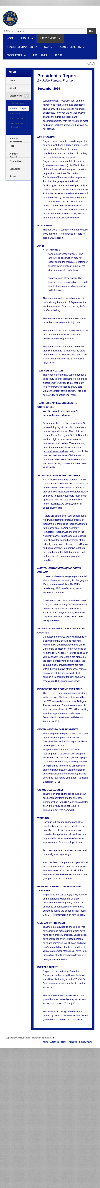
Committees (14, 55)
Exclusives (40, 55)
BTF (52, 1037)
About (25, 38)
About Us (54, 1041)
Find (91, 31)
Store (58, 55)
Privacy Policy (85, 1041)
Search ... (8, 30)
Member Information (19, 47)
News (63, 1041)
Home (10, 38)
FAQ (46, 47)
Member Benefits (70, 47)
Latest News (48, 38)
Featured (73, 1041)
